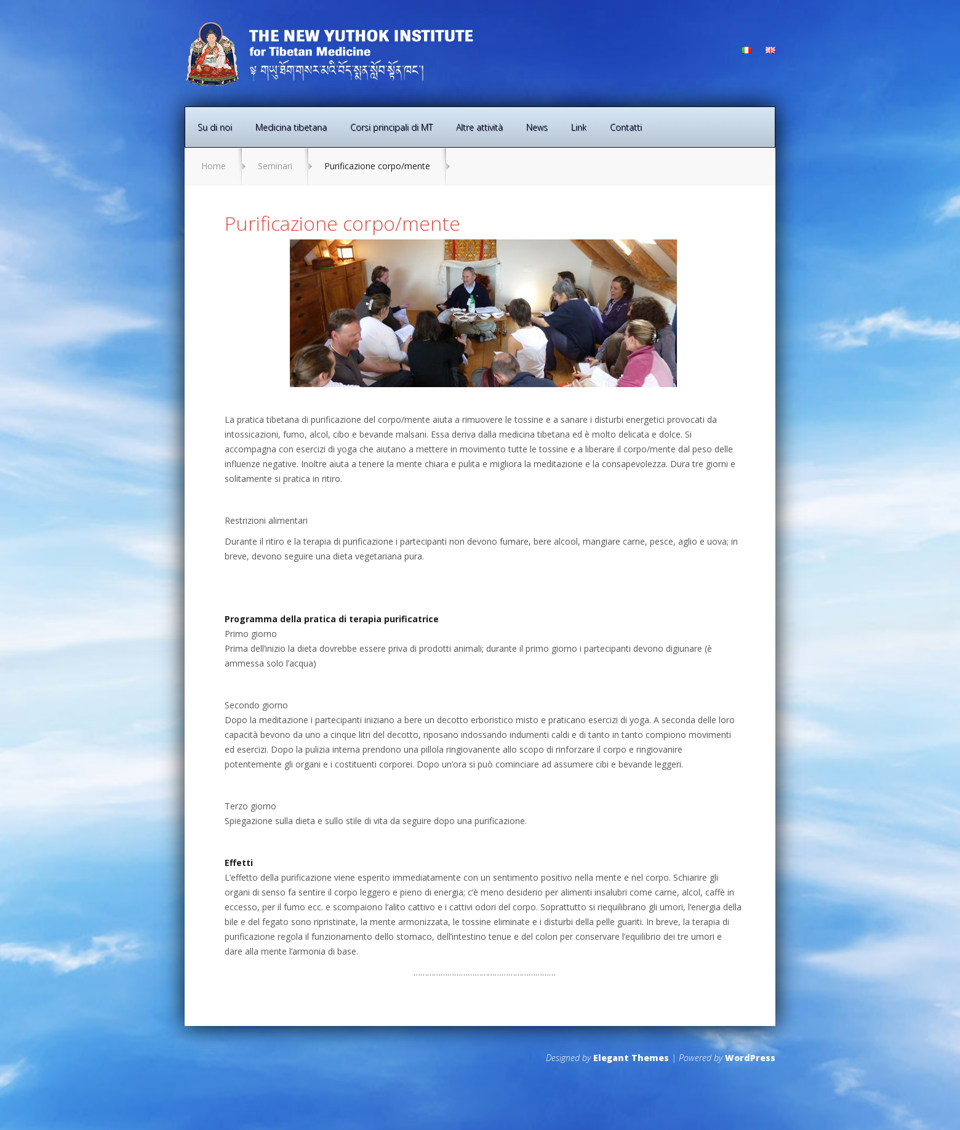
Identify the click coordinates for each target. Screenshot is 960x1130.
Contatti (626, 127)
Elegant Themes (631, 1058)
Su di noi (215, 127)
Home (213, 166)
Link (578, 127)
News (537, 127)
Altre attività (479, 127)
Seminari (275, 166)
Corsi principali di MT (391, 127)
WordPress (750, 1058)
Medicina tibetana (291, 127)
